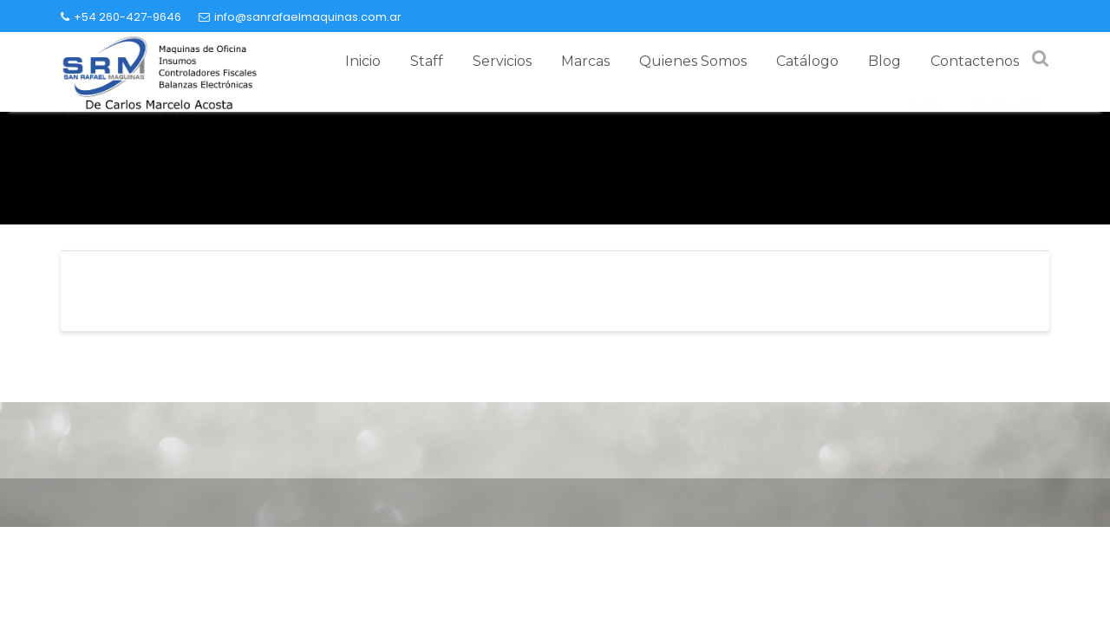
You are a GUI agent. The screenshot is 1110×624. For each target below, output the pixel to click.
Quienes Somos (693, 61)
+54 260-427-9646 (121, 17)
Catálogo (807, 61)
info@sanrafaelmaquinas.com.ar (300, 17)
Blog (884, 61)
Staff (426, 61)
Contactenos (974, 61)
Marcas (585, 61)
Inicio (363, 61)
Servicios (502, 61)
